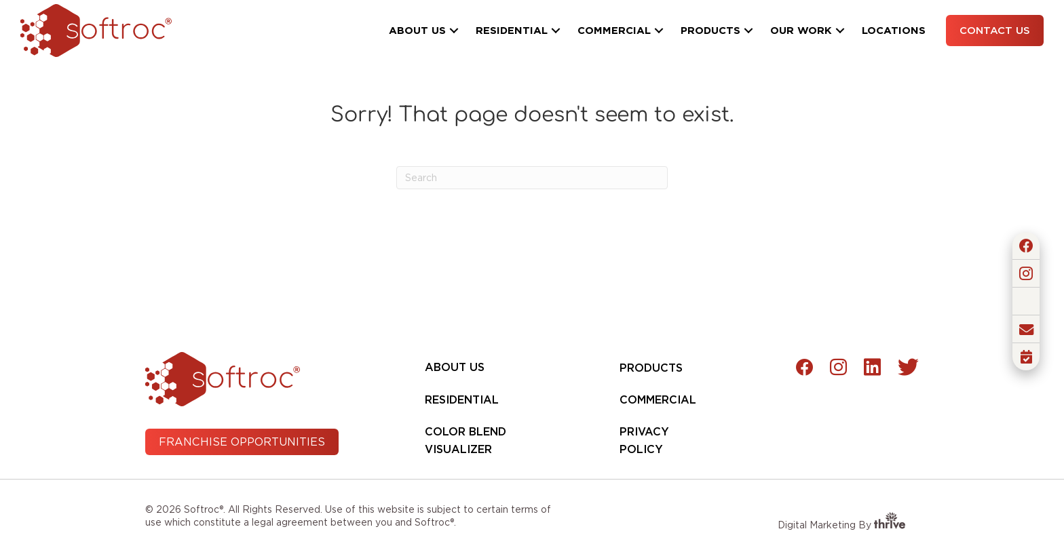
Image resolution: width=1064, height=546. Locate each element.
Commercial (658, 399)
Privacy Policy (644, 440)
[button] (454, 31)
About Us (454, 367)
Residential (462, 399)
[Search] (532, 177)
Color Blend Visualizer (465, 440)
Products (651, 368)
